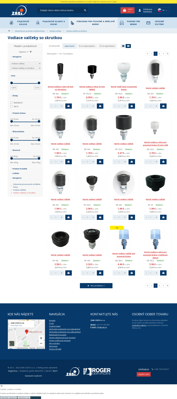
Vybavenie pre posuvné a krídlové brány (93, 22)
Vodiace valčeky (19, 190)
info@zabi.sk (102, 327)
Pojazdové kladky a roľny (50, 22)
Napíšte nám (143, 374)
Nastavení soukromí (33, 376)
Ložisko (15, 173)
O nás (51, 323)
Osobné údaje (54, 326)
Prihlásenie (147, 9)
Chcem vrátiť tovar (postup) (60, 340)
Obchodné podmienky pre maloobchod (64, 329)
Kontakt (52, 320)
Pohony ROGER (55, 349)
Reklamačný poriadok (57, 335)
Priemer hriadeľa (19, 169)
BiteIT (55, 371)
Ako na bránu (54, 343)
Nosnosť (15, 150)
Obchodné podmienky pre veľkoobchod (65, 332)
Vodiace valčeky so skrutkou (24, 193)
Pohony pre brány (130, 22)
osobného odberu (139, 325)
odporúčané (69, 46)
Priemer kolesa (18, 113)
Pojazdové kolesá (19, 22)
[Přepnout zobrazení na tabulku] (123, 46)
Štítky (14, 95)
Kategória (16, 56)
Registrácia (147, 11)
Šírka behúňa (17, 131)
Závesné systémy (155, 22)
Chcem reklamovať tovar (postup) (62, 337)
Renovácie (53, 346)
